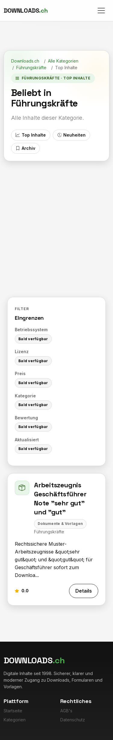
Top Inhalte (31, 135)
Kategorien (15, 719)
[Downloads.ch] (26, 10)
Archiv (25, 148)
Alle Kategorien (63, 60)
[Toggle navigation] (101, 10)
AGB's (66, 710)
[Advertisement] (56, 220)
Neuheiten (72, 135)
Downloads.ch (25, 60)
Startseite (13, 710)
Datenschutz (72, 719)
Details (83, 591)
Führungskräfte (31, 67)
